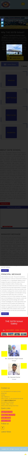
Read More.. (5, 270)
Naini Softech (23, 449)
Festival (22, 330)
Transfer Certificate (6, 417)
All (4, 330)
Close (7, 56)
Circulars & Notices (6, 420)
